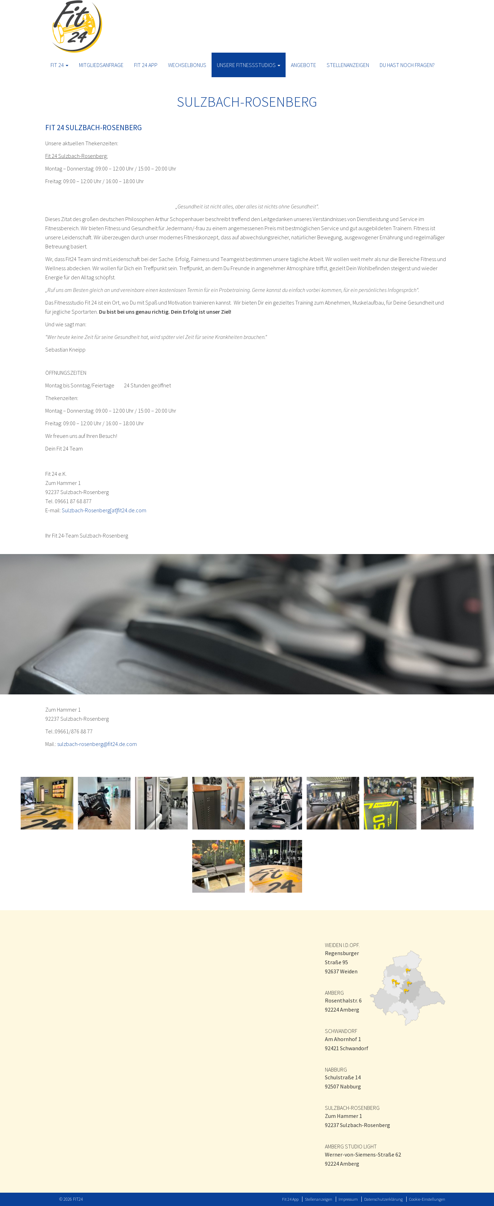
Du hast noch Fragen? (407, 64)
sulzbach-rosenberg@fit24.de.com (97, 743)
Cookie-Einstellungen (427, 1199)
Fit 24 (59, 64)
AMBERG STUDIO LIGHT (351, 1146)
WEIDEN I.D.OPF (342, 944)
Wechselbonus (187, 64)
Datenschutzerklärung (383, 1199)
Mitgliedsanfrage (101, 64)
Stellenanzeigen (348, 64)
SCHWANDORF (341, 1030)
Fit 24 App (146, 64)
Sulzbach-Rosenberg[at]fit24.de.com (104, 510)
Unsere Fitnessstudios (248, 64)
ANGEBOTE (303, 64)
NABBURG (336, 1069)
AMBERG (334, 992)
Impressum (348, 1199)
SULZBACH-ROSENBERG (352, 1107)
